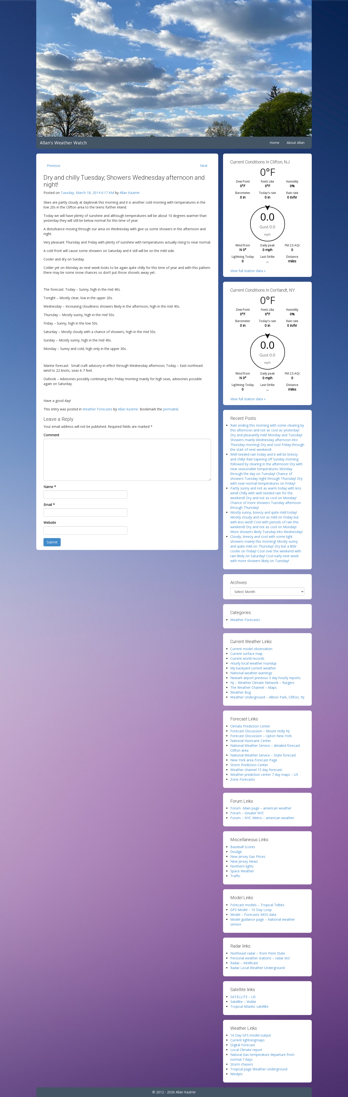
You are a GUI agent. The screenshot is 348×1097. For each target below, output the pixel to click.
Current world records (247, 658)
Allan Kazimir (130, 192)
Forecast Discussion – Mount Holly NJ (260, 731)
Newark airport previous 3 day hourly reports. (265, 677)
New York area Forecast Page (253, 760)
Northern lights (242, 866)
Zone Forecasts (242, 779)
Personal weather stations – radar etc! (260, 958)
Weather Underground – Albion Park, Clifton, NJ (267, 697)
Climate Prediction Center (250, 726)
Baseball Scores (242, 847)
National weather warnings (251, 673)
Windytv (236, 1074)
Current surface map (246, 653)
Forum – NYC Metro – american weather (262, 817)
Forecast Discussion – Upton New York (261, 736)
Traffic (235, 876)
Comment (51, 435)
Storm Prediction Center (249, 765)
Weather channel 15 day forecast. (256, 769)
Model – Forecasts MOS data (253, 914)
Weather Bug (240, 692)
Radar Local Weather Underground (257, 967)
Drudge (236, 851)
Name (50, 486)
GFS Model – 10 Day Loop (251, 909)
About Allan (295, 142)
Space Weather (242, 871)
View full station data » (248, 270)
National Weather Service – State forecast (263, 755)
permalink (170, 409)
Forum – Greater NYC (247, 813)
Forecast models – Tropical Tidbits (257, 905)
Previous (53, 165)
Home (274, 142)
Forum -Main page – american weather (260, 808)
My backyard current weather (253, 668)
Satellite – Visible (243, 1001)
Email (49, 504)
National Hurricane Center (250, 740)
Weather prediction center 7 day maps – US (264, 774)
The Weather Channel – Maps (253, 687)
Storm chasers (241, 1064)
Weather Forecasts (97, 409)
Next (204, 165)
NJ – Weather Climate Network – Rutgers (262, 682)
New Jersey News (244, 861)
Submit (52, 542)
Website (50, 522)
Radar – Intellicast (244, 963)
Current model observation (251, 648)
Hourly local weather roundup (253, 663)
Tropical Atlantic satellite (249, 1006)
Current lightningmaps (247, 1040)
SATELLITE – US (243, 996)
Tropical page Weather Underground (258, 1069)
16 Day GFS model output (250, 1035)
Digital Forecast (242, 1045)
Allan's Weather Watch (63, 143)
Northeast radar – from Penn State (257, 953)
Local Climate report (246, 1049)
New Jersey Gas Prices (247, 856)
